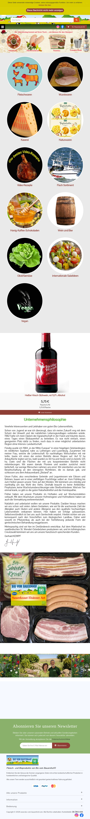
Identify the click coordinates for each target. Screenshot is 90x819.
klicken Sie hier (45, 5)
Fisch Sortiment (65, 185)
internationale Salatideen (65, 275)
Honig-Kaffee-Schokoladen (24, 230)
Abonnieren (62, 745)
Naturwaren (65, 140)
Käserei (25, 140)
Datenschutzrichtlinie (61, 739)
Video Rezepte (24, 185)
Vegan (24, 321)
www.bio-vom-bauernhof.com (32, 812)
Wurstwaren (65, 94)
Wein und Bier (65, 230)
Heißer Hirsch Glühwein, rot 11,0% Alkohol (45, 395)
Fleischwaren (25, 94)
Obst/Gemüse (24, 275)
